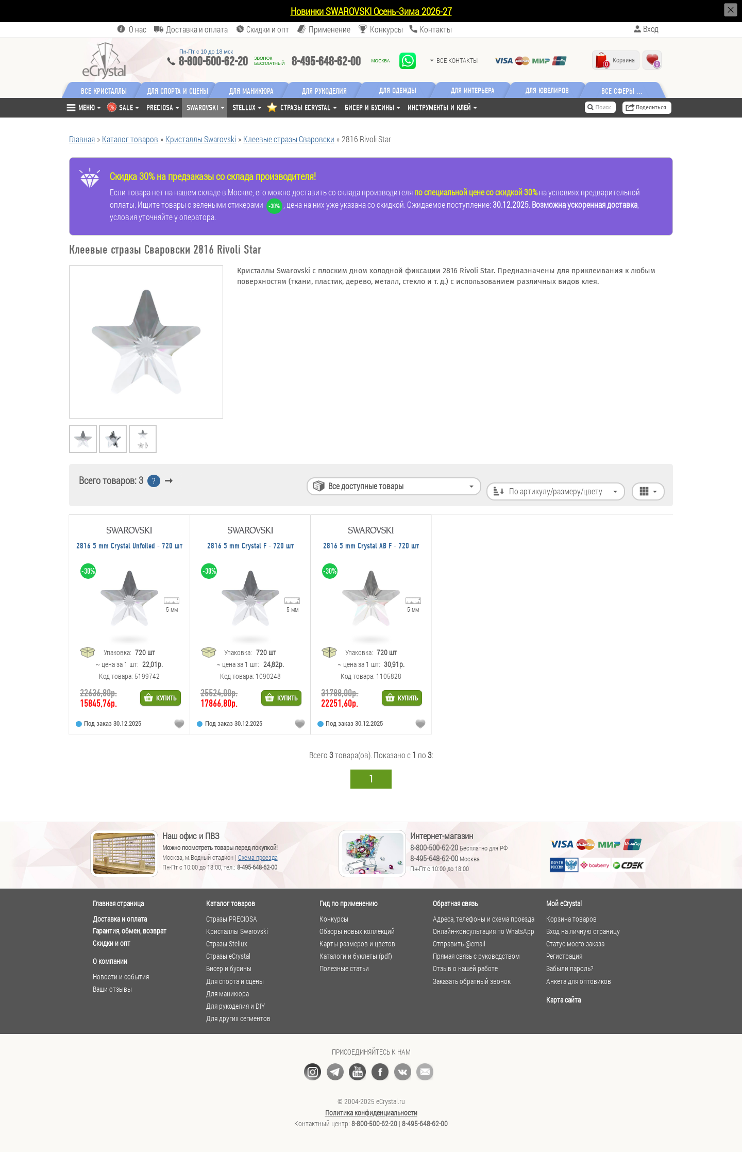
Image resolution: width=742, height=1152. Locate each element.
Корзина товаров (571, 919)
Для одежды (403, 90)
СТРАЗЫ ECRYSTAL (305, 107)
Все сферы (623, 90)
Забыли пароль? (569, 968)
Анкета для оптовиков (578, 981)
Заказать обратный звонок (472, 981)
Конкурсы (386, 29)
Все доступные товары (361, 481)
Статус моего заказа (575, 943)
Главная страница (118, 903)
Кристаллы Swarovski (237, 931)
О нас (137, 29)
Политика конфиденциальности (371, 1112)
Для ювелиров (553, 90)
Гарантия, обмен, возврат (129, 930)
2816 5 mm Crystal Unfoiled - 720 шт (129, 546)
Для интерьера (478, 90)
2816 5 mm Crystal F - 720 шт (250, 546)
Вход (651, 29)
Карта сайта (563, 1000)
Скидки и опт (111, 943)
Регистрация (564, 956)
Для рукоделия (329, 90)
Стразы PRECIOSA (231, 919)
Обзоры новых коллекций (357, 931)
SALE (126, 107)
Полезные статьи (344, 968)
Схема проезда (258, 857)
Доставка (197, 29)
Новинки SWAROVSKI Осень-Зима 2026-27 (371, 11)
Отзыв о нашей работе (465, 968)
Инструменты (439, 107)
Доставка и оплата (120, 918)
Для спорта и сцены (235, 981)
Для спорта (179, 90)
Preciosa (159, 107)
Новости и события (121, 976)
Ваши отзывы (112, 989)
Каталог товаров (230, 903)
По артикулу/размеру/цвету (554, 481)
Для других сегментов (238, 1018)
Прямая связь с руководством (476, 956)
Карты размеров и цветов (357, 943)
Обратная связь (455, 903)
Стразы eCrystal (228, 956)
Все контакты (457, 60)
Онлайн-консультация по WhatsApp (483, 931)
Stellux (244, 107)
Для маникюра (254, 90)
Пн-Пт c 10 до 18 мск (206, 51)
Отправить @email (459, 943)
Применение (329, 29)
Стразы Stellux (226, 943)
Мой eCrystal (564, 903)
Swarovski (202, 107)
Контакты (435, 29)
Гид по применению (348, 903)
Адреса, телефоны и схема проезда (483, 919)
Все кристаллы (104, 90)
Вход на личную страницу (583, 931)
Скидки (267, 29)
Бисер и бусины (369, 107)
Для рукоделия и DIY (235, 1006)
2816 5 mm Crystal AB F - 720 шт (371, 546)
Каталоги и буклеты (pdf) (355, 956)
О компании (110, 961)
